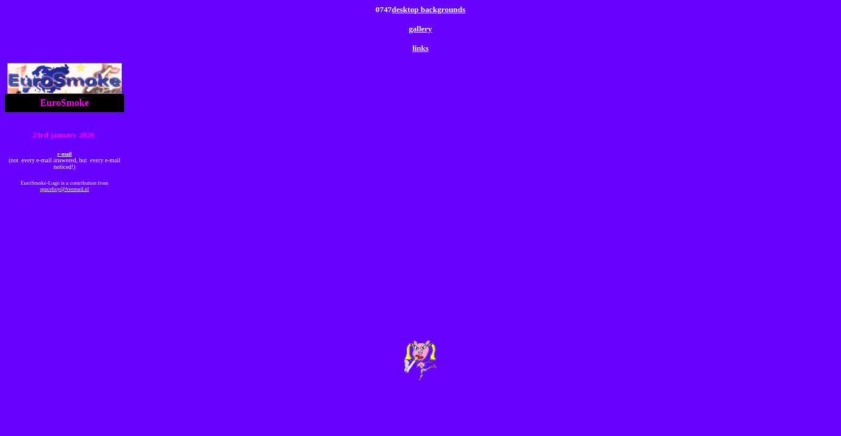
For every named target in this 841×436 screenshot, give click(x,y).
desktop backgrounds (429, 9)
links (420, 48)
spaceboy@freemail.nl (64, 189)
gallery (420, 28)
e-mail (65, 154)
